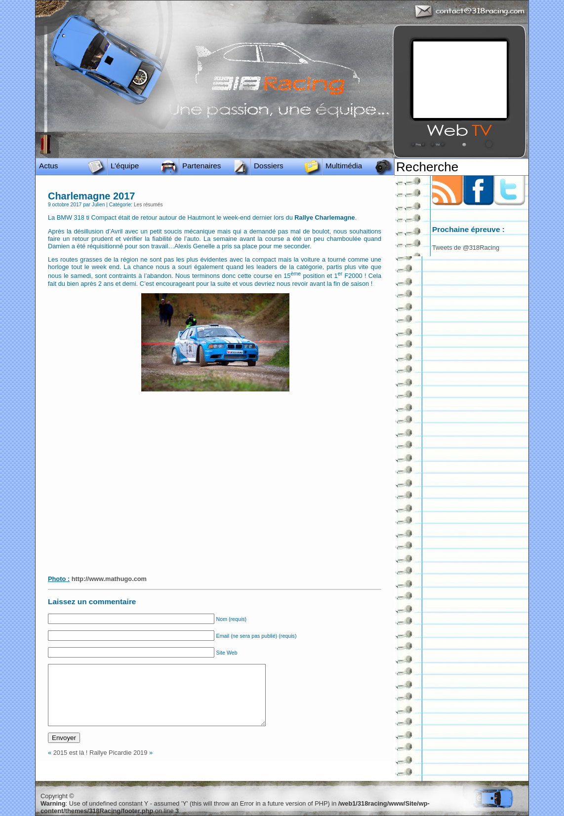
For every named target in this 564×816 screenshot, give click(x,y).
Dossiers (268, 165)
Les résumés (148, 204)
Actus (48, 165)
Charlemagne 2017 (91, 196)
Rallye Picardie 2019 (118, 752)
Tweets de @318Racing (465, 247)
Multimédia (343, 165)
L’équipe (125, 165)
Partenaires (201, 165)
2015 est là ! (70, 752)
